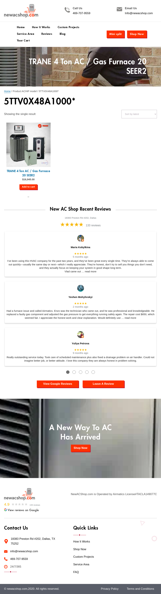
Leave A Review (103, 383)
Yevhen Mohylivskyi (80, 297)
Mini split (115, 34)
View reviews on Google (21, 510)
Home (7, 91)
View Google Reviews (57, 383)
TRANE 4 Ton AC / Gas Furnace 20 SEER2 (28, 173)
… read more (89, 271)
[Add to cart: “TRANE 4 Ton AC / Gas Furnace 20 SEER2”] (28, 186)
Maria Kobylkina (80, 247)
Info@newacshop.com (139, 13)
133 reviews (93, 225)
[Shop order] (139, 114)
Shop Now (137, 34)
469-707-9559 (81, 13)
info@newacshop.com (24, 551)
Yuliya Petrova (80, 343)
